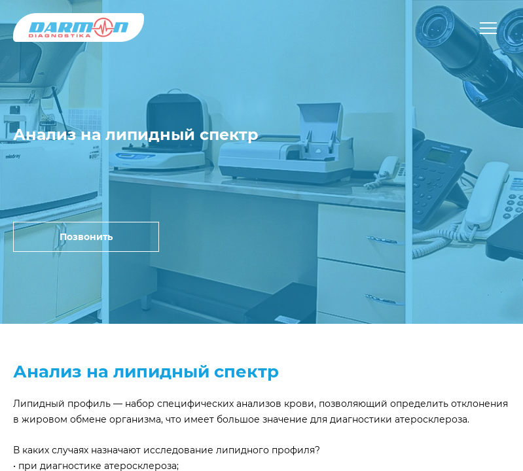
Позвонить (86, 237)
